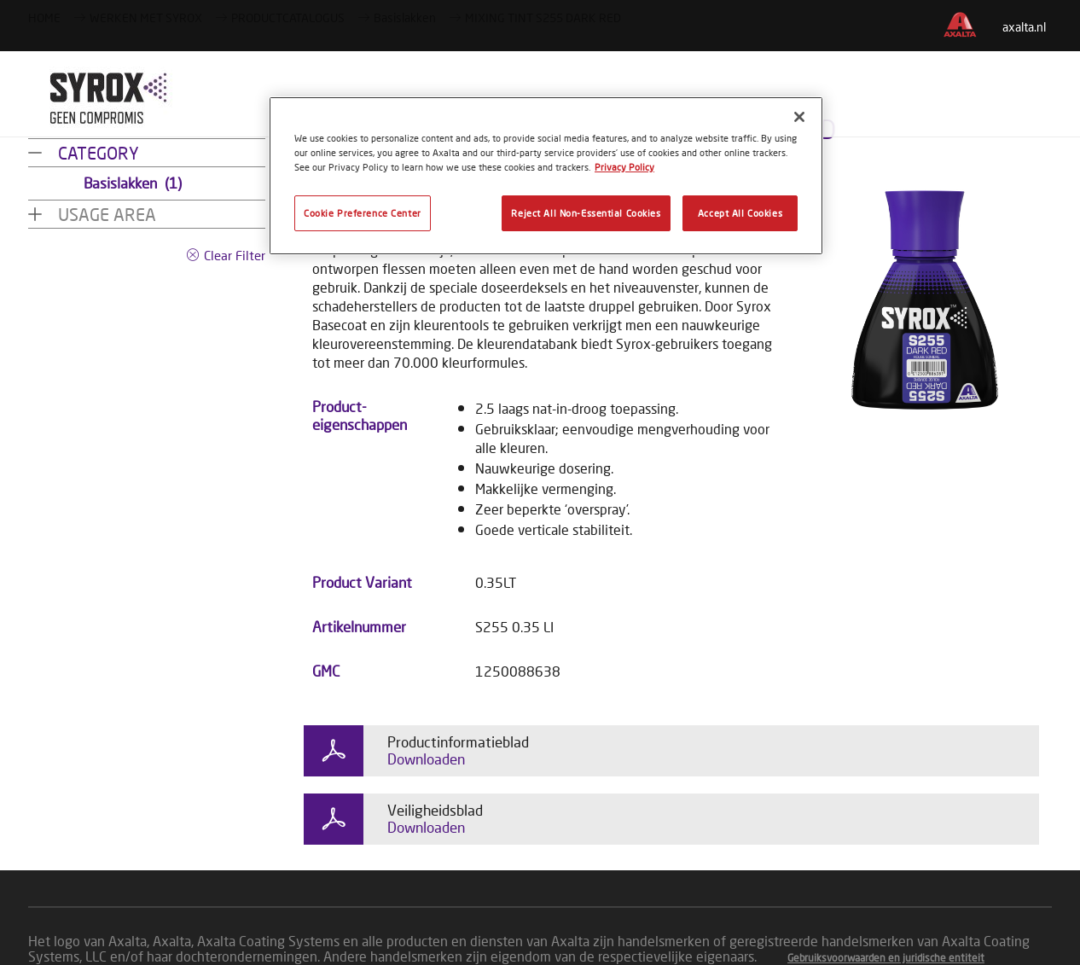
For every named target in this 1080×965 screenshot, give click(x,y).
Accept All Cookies (740, 212)
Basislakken (133, 183)
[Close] (799, 117)
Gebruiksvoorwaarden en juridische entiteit (885, 957)
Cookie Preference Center (362, 212)
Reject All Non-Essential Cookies (585, 212)
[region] (546, 175)
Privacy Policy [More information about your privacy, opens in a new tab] (624, 166)
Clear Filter (234, 255)
